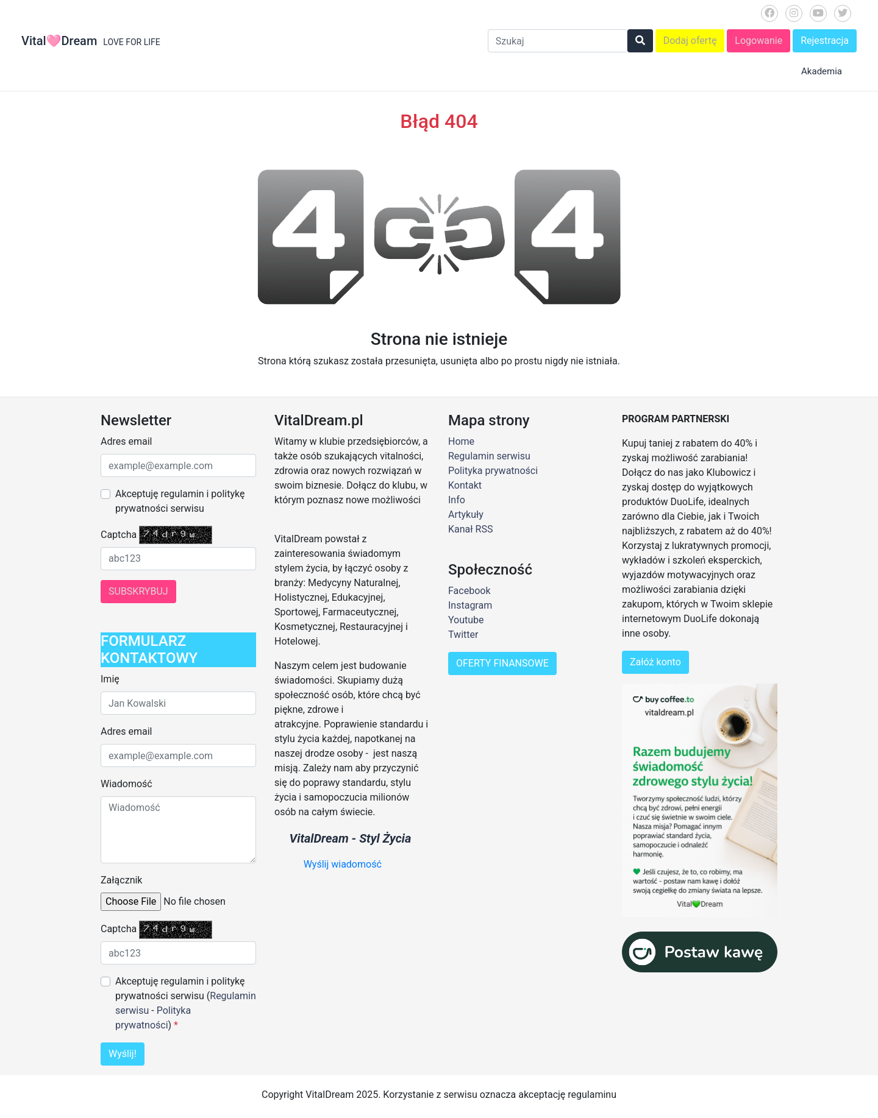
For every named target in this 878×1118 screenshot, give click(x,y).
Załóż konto (655, 662)
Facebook (469, 590)
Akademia (821, 71)
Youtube (466, 620)
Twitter (463, 634)
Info (456, 500)
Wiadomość (126, 784)
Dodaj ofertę (690, 40)
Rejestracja (825, 40)
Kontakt (465, 485)
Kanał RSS (470, 529)
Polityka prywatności (493, 470)
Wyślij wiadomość (343, 864)
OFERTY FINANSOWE (502, 663)
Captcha (119, 534)
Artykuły (466, 514)
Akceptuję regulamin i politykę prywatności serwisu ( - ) (185, 1003)
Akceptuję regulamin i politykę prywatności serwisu (179, 501)
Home (461, 441)
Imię (110, 679)
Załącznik (121, 880)
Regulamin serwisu (489, 456)
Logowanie (758, 40)
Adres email (126, 441)
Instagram (470, 605)
